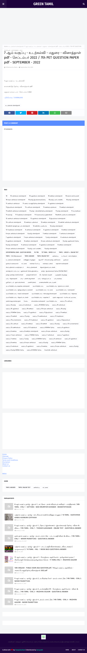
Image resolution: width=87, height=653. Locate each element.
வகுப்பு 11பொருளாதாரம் (13, 320)
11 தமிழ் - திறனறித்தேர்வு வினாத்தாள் (41, 211)
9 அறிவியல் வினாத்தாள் (28, 245)
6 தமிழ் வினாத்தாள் (34, 233)
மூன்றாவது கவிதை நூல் (13, 301)
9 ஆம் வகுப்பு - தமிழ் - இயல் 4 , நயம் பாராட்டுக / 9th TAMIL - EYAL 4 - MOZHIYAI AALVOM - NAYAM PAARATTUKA (45, 601)
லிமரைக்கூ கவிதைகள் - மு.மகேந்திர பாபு (44, 301)
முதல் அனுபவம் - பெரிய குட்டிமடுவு (64, 297)
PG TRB (36, 252)
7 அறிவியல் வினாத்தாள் (67, 233)
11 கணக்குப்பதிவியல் (49, 207)
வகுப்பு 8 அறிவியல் (55, 339)
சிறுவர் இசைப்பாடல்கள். (47, 267)
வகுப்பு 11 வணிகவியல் (40, 316)
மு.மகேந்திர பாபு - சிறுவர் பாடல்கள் (17, 297)
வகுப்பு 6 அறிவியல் (25, 305)
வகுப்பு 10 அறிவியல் (58, 305)
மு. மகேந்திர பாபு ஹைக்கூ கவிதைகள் (18, 286)
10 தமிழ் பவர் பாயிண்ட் (56, 200)
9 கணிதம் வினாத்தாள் (64, 245)
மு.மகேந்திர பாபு (38, 286)
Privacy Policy (7, 458)
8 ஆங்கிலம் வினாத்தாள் (13, 241)
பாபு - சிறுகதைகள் (11, 278)
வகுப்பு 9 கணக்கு (42, 346)
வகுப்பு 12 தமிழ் (11, 305)
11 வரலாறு (9, 215)
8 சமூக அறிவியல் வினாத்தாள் (50, 241)
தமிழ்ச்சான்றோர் (31, 275)
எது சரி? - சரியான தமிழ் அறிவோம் (49, 260)
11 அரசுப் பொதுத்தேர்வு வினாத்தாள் (34, 203)
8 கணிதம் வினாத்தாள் (31, 241)
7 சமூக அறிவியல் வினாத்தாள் (33, 237)
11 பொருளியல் (75, 211)
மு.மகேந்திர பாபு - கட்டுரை (44, 290)
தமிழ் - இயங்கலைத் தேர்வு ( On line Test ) (54, 271)
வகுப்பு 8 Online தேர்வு (39, 339)
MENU (4, 474)
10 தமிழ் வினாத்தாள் (72, 200)
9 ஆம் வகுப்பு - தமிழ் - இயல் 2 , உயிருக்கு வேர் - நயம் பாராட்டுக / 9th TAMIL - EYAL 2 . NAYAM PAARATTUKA (48, 579)
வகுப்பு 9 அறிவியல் (12, 346)
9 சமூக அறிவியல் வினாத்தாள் (15, 248)
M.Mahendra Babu (12, 67)
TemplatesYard (20, 650)
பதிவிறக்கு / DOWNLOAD (13, 98)
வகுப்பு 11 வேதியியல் (56, 316)
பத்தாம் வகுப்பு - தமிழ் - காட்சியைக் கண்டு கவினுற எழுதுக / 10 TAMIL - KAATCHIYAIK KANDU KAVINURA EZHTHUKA (47, 516)
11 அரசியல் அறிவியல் (13, 203)
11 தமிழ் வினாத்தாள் (62, 211)
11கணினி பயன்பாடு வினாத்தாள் (65, 215)
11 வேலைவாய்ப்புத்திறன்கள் (43, 215)
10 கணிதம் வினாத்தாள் (55, 196)
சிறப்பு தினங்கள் (32, 267)
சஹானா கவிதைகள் (62, 263)
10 (6, 196)
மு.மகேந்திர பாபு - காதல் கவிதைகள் (17, 293)
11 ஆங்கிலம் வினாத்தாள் (55, 203)
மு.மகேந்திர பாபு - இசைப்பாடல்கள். (57, 286)
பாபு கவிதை (58, 278)
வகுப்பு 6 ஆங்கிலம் (63, 327)
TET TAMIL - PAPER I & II (49, 252)
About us (5, 464)
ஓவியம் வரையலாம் (12, 263)
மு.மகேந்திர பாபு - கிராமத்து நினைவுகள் (44, 293)
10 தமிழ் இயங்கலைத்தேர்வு (37, 200)
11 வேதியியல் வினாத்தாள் (23, 215)
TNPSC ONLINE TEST (43, 256)
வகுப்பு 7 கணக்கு (11, 339)
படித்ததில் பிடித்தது (61, 275)
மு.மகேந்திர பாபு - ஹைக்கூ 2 (40, 297)
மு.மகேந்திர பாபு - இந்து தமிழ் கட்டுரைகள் (19, 290)
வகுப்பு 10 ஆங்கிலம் (12, 308)
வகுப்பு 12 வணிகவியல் (13, 327)
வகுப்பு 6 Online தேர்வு (47, 327)
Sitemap (5, 456)
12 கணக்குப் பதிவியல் (31, 222)
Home (6, 46)
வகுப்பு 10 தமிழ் (61, 308)
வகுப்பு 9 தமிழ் (74, 346)
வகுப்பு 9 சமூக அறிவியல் (58, 346)
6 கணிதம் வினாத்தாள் (68, 230)
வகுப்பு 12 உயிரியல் (12, 324)
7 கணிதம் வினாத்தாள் (49, 233)
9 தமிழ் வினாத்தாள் (51, 248)
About (74, 650)
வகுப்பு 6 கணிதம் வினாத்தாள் (29, 331)
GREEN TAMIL (43, 4)
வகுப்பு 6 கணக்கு (11, 331)
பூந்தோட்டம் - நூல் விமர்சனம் (15, 282)
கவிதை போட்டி (35, 263)
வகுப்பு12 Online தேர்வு (34, 350)
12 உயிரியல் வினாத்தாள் (13, 222)
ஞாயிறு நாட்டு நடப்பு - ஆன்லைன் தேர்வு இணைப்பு (22, 271)
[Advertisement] (43, 25)
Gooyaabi (39, 650)
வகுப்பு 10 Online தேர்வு (41, 305)
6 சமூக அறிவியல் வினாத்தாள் (15, 233)
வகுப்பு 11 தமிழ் (25, 316)
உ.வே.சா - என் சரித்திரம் (69, 256)
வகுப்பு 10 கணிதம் (27, 308)
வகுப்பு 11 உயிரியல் (66, 301)
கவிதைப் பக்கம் (48, 263)
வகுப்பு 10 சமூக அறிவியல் (44, 308)
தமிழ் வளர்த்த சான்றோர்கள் (14, 275)
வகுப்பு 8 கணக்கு (11, 342)
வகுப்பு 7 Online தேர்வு (32, 335)
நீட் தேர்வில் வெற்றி (46, 275)
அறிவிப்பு (55, 256)
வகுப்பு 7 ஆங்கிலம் (63, 335)
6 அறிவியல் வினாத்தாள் (32, 230)
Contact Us (81, 650)
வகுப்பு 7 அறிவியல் (48, 335)
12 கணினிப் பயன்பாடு (40, 226)
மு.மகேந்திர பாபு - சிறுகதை (68, 293)
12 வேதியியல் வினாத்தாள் (14, 230)
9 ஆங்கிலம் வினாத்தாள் (46, 245)
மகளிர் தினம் (32, 282)
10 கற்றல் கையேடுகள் (72, 196)
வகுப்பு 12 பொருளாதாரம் (71, 324)
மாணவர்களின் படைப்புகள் (47, 282)
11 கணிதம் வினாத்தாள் (66, 207)
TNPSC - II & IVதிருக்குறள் (14, 256)
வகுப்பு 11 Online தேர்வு (13, 312)
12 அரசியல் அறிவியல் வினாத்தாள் (16, 218)
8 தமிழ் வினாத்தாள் (12, 245)
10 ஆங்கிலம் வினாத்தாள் (37, 196)
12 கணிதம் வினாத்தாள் (48, 222)
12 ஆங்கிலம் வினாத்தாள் (38, 218)
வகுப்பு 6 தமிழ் (64, 331)
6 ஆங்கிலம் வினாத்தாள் (51, 230)
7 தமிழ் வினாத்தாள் (52, 237)
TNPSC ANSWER (29, 256)
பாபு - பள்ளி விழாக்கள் (27, 278)
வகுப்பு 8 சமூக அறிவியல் (28, 342)
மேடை (26, 301)
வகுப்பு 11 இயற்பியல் (46, 312)
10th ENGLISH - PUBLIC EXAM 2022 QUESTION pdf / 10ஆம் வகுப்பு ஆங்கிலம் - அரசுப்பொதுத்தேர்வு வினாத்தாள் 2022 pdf (43, 569)
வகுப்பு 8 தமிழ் (43, 342)
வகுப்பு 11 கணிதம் (61, 312)
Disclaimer (6, 462)
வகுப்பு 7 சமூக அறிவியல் (14, 335)
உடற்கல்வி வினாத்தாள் (16, 46)
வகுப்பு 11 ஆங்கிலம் (30, 312)
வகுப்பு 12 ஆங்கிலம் (47, 320)
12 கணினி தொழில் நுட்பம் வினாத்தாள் (18, 226)
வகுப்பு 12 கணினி (41, 324)
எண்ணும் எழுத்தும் (29, 260)
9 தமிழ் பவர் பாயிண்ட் (35, 248)
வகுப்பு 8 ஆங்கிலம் (71, 339)
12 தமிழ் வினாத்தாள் (56, 226)
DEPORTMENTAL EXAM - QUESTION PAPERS (18, 252)
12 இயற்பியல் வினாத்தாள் (57, 218)
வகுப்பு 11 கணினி (11, 316)
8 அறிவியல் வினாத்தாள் (68, 237)
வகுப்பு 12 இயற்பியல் (63, 320)
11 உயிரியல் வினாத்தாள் (32, 207)
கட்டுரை (24, 263)
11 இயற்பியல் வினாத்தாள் (14, 207)
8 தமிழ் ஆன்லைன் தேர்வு (71, 241)
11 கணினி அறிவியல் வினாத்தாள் (16, 211)
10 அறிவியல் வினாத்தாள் (18, 196)
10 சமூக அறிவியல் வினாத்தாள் (15, 200)
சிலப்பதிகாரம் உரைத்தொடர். (15, 267)
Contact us (6, 466)
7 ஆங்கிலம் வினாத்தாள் (13, 237)
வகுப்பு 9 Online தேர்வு (58, 342)
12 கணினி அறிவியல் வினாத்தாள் (68, 222)
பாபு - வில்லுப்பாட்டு (44, 278)
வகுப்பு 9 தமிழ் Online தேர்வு (15, 350)
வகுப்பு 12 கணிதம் (27, 324)
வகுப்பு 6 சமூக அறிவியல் (49, 331)
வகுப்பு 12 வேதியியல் (31, 320)
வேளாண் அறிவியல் (50, 350)
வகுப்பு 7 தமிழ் (24, 339)
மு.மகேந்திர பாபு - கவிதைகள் (65, 290)
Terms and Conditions (10, 460)
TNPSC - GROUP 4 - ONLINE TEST (68, 252)
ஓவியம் (65, 260)
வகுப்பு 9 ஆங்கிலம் (27, 346)
